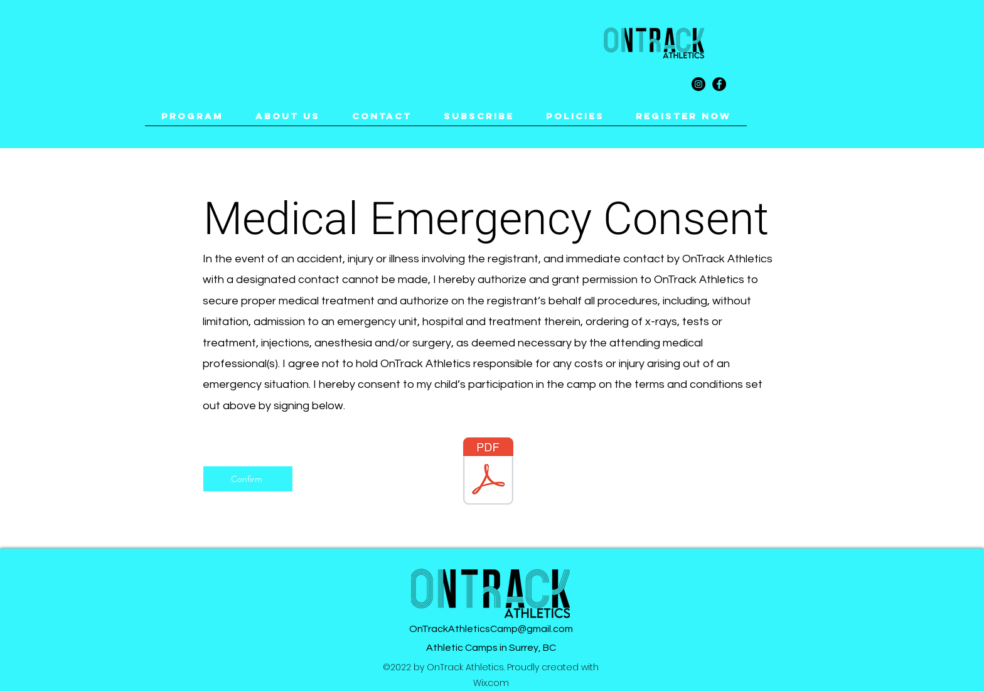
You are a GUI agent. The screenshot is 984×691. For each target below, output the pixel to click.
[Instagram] (698, 84)
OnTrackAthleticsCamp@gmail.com (491, 629)
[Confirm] (247, 478)
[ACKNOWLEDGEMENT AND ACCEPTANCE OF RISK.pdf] (488, 473)
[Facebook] (719, 84)
